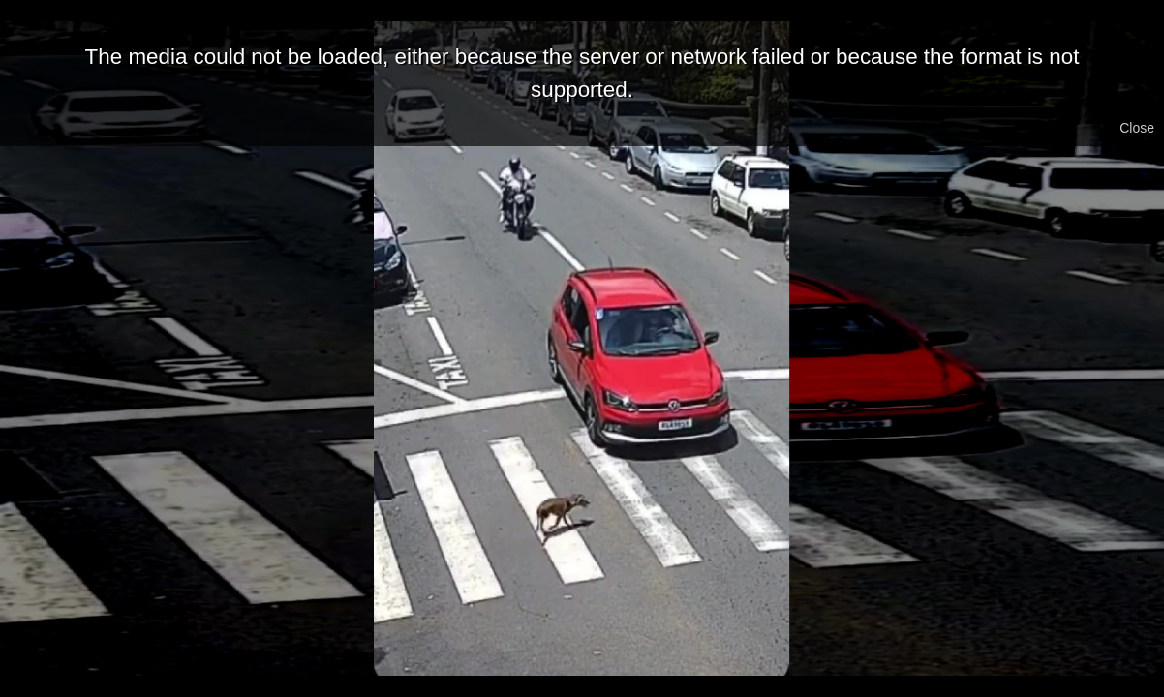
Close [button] (1136, 128)
